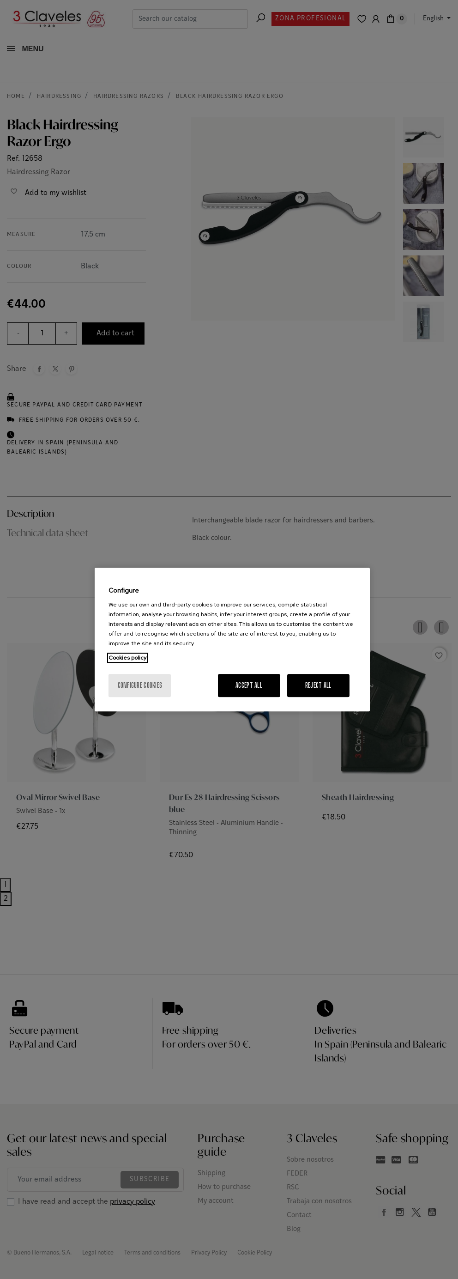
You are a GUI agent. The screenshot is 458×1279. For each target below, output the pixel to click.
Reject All (318, 685)
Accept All (248, 685)
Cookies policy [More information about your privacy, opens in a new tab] (127, 657)
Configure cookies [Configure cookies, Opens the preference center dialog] (140, 685)
